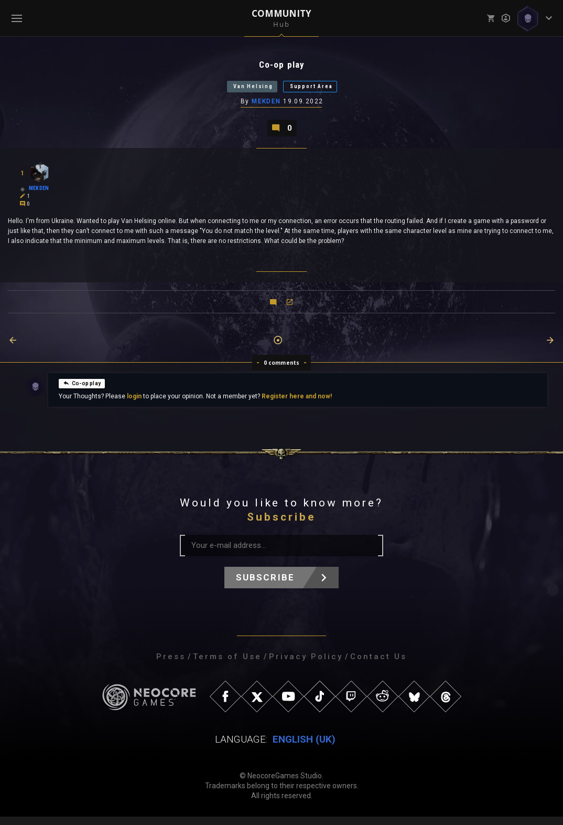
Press (171, 665)
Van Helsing (240, 90)
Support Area (323, 90)
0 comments (282, 371)
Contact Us (378, 665)
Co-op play (82, 391)
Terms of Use (227, 665)
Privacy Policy (306, 665)
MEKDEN (267, 106)
